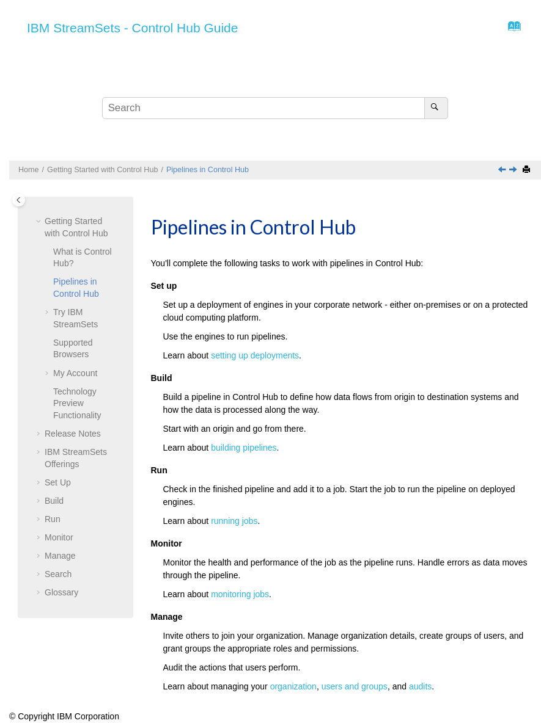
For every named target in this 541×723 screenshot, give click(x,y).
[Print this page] (527, 170)
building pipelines (243, 447)
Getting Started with (102, 169)
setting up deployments (255, 355)
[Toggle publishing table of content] (18, 200)
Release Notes (73, 433)
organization (293, 686)
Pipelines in (207, 169)
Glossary (61, 592)
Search (58, 574)
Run (53, 519)
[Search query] (275, 108)
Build (54, 501)
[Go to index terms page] (510, 29)
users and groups (355, 686)
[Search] (436, 108)
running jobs (234, 521)
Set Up (58, 482)
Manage (60, 556)
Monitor (59, 537)
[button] (40, 222)
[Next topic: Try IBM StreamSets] (514, 170)
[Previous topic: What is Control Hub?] (503, 170)
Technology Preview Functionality (77, 403)
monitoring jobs (240, 594)
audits (420, 686)
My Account (75, 373)
